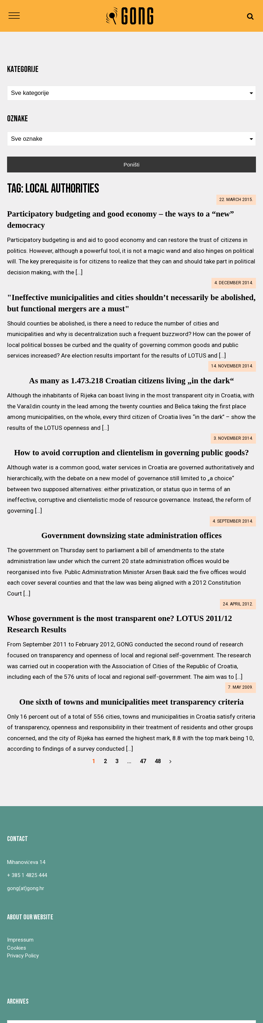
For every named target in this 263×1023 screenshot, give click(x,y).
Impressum (20, 940)
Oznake (17, 119)
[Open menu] (14, 16)
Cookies (16, 948)
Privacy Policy (23, 955)
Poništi (131, 165)
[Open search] (250, 16)
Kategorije (22, 69)
